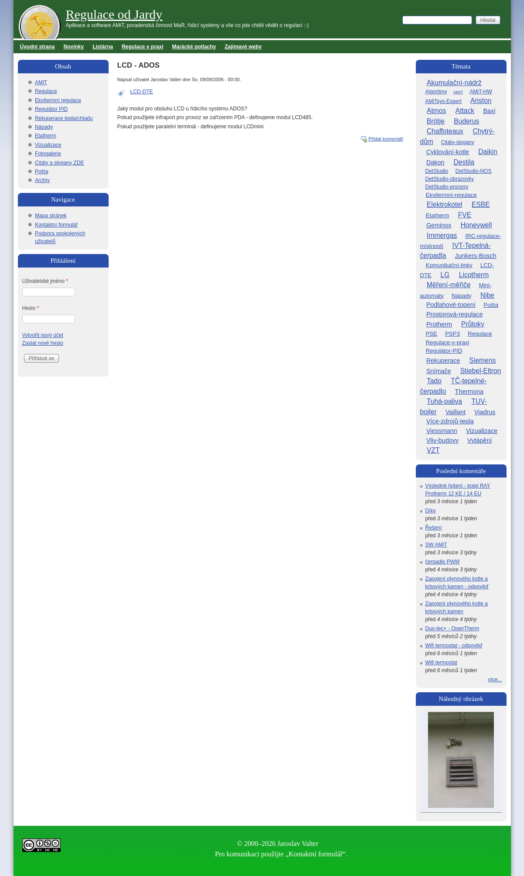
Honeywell (476, 225)
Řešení (433, 528)
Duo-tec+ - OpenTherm (452, 628)
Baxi (489, 110)
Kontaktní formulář (56, 225)
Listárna (102, 47)
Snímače (438, 371)
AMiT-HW (480, 92)
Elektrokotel (444, 204)
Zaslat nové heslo (42, 343)
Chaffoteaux (445, 131)
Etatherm (45, 136)
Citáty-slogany (457, 142)
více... (495, 680)
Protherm (439, 324)
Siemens (482, 360)
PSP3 (452, 333)
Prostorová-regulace (454, 314)
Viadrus (485, 412)
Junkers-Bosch (476, 255)
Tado (434, 381)
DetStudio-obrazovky (449, 179)
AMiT (41, 82)
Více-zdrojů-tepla (450, 421)
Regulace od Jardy (114, 14)
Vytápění (479, 440)
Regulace (46, 91)
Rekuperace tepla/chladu (64, 118)
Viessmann (441, 430)
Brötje (436, 121)
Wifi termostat (441, 663)
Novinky (74, 47)
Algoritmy (436, 92)
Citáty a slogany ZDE (59, 163)
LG (444, 274)
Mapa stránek (51, 216)
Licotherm (474, 274)
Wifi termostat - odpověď (454, 645)
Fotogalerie (48, 154)
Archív (42, 180)
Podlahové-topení (451, 304)
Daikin (487, 151)
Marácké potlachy (194, 47)
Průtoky (472, 324)
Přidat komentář (386, 138)
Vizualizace (48, 145)
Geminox (439, 225)
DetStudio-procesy (447, 187)
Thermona (469, 391)
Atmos (436, 110)
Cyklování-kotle (447, 151)
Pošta (41, 171)
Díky (430, 511)
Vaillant (455, 412)
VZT (433, 450)
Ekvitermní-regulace (451, 195)
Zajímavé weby (243, 47)
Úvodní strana (37, 47)
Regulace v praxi (142, 47)
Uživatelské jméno (45, 281)
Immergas (442, 235)
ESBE (481, 204)
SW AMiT (436, 545)
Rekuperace (443, 360)
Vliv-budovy (442, 440)
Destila (464, 162)
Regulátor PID (51, 109)
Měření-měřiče (449, 285)
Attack (465, 110)
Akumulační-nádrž (454, 82)
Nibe (487, 295)
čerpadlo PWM (442, 562)
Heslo (30, 308)
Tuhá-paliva (444, 401)
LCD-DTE (141, 92)
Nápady (44, 127)
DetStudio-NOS (474, 171)
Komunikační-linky (449, 265)
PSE (431, 333)
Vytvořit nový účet (42, 335)
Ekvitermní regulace (58, 100)
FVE (464, 215)
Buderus (466, 121)
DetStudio (437, 171)
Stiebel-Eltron (480, 370)
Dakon (435, 162)
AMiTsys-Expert (443, 101)
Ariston (481, 100)
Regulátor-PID (444, 350)
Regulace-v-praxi (447, 342)
